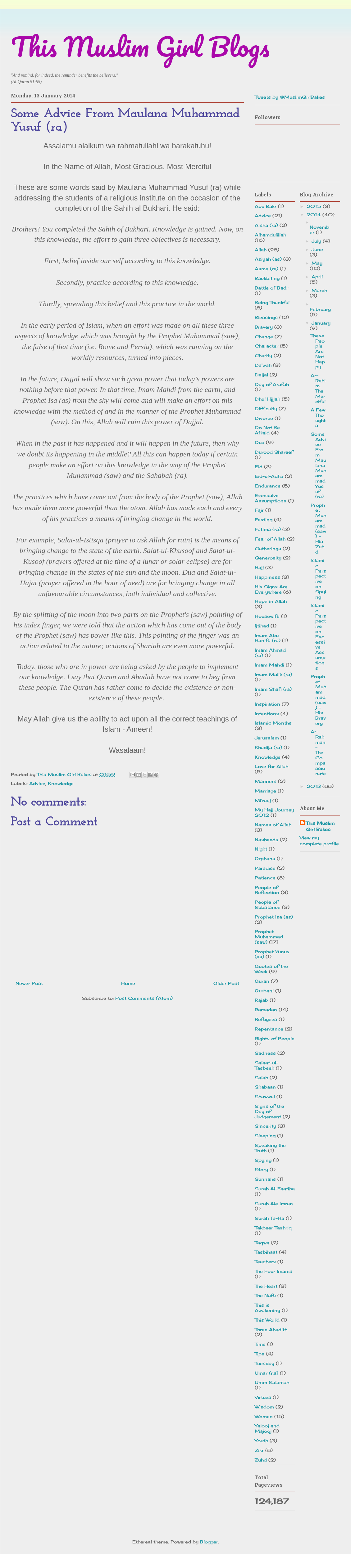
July (317, 241)
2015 (315, 206)
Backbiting (267, 278)
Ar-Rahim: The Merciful (318, 388)
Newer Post (29, 983)
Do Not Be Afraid (267, 430)
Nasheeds (266, 839)
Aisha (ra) (266, 225)
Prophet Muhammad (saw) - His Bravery (318, 700)
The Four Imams (273, 1271)
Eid (258, 466)
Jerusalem (267, 737)
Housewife (267, 616)
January (321, 323)
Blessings (266, 317)
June (317, 249)
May (317, 263)
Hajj (259, 567)
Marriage (265, 790)
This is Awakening (267, 1307)
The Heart (266, 1286)
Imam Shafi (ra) (273, 689)
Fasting (263, 519)
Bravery (264, 327)
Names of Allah (273, 824)
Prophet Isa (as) (274, 916)
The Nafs (265, 1295)
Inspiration (267, 704)
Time (260, 1344)
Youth (261, 1440)
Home (128, 983)
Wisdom (264, 1406)
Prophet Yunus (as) (272, 954)
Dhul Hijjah (267, 399)
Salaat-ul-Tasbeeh (266, 1065)
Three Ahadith (271, 1329)
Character (266, 345)
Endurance (267, 485)
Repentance (269, 1028)
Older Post (226, 983)
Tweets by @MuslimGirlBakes (290, 97)
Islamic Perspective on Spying (318, 579)
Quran (262, 981)
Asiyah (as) (268, 259)
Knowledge (61, 783)
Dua (259, 442)
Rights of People (274, 1038)
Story (261, 1169)
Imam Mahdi (269, 664)
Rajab (261, 1000)
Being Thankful (272, 302)
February (320, 309)
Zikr (259, 1450)
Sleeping (265, 1135)
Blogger (209, 1541)
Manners (265, 781)
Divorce (264, 418)
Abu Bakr (265, 206)
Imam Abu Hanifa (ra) (267, 638)
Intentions (267, 713)
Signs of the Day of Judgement (269, 1111)
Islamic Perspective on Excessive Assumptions (318, 637)
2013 (314, 786)
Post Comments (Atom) (144, 998)
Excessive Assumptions (270, 498)
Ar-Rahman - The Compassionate (318, 752)
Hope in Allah (271, 601)
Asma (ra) (266, 268)
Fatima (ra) (268, 529)
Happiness (267, 577)
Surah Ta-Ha (269, 1218)
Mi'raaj (263, 800)
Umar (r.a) (266, 1373)
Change (264, 336)
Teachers (265, 1261)
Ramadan (266, 1009)
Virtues (263, 1397)
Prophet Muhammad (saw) (269, 937)
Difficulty (266, 408)
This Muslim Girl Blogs (140, 46)
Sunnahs (265, 1179)
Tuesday (264, 1363)
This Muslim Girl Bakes (320, 826)
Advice (37, 783)
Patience (265, 877)
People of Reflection (267, 890)
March (319, 290)
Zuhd (261, 1459)
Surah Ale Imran (274, 1203)
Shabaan (265, 1086)
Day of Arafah (272, 384)
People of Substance (267, 904)
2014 (314, 214)
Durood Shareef (274, 452)
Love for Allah (271, 766)
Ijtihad (262, 625)
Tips (259, 1353)
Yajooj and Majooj (267, 1428)
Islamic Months (273, 722)
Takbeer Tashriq (273, 1227)
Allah (261, 249)
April (317, 276)
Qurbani (264, 990)
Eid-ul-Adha (269, 476)
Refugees (266, 1019)
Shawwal (265, 1096)
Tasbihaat (266, 1252)
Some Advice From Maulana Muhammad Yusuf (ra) (318, 465)
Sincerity (265, 1126)
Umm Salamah (272, 1382)
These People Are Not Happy (318, 351)
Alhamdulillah (270, 234)
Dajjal (261, 374)
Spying (263, 1160)
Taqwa (262, 1242)
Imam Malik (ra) (273, 674)
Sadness (265, 1053)
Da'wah (263, 365)
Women (264, 1416)
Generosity (268, 557)
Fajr (259, 510)
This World (267, 1320)
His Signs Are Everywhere (271, 589)
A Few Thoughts (318, 417)
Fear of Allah (270, 538)
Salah (261, 1077)
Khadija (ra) (268, 747)
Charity (263, 355)
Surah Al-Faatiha (275, 1188)
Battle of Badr (271, 287)
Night (261, 848)
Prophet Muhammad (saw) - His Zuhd (318, 528)
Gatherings (268, 548)
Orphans (265, 858)
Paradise (265, 868)
